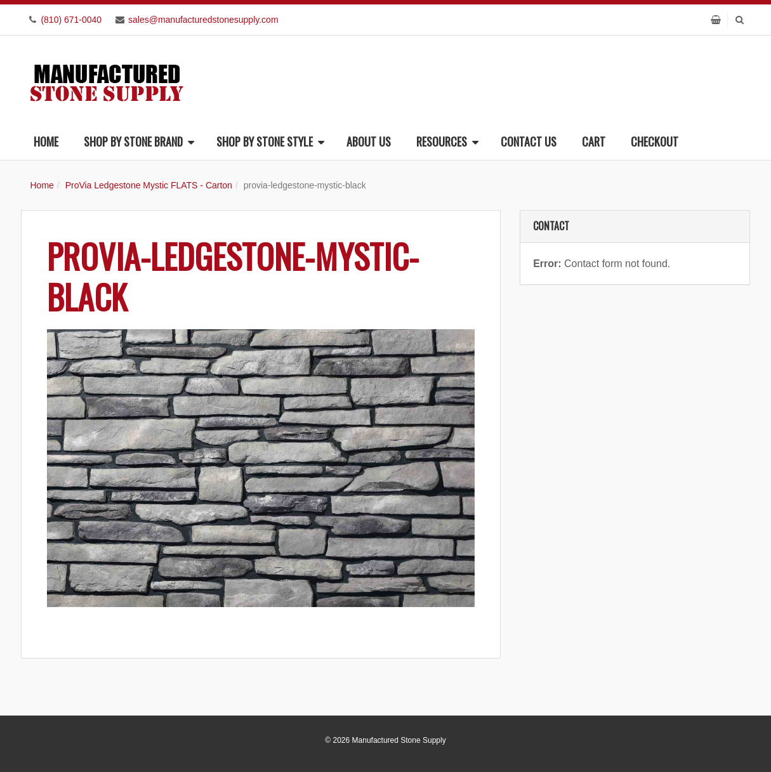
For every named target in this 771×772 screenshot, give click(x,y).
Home (46, 141)
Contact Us (529, 141)
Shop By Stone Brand (139, 141)
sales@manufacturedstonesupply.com (203, 20)
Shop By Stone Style (270, 141)
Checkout (654, 141)
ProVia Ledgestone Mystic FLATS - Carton (148, 185)
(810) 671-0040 (71, 20)
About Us (368, 141)
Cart (593, 141)
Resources (447, 141)
